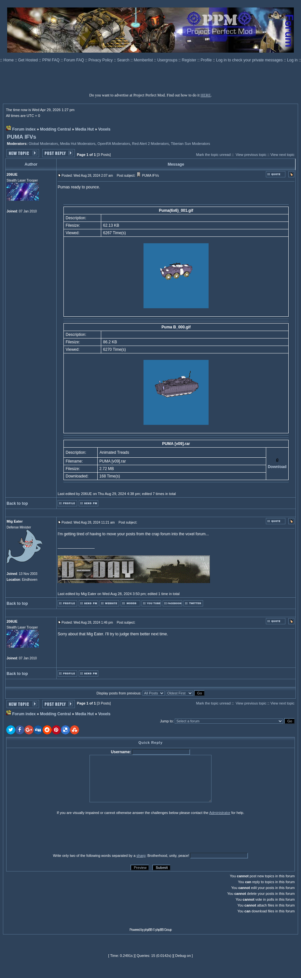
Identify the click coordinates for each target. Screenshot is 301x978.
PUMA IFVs (21, 137)
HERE (205, 95)
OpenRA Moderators (113, 144)
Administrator (219, 813)
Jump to (166, 721)
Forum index (24, 129)
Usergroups (167, 60)
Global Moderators (43, 144)
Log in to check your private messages (250, 60)
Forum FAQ (74, 60)
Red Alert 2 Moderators (150, 144)
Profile (207, 60)
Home (9, 60)
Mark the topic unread (213, 155)
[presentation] (56, 833)
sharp (140, 855)
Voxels (104, 129)
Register (190, 60)
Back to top (17, 503)
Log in (292, 60)
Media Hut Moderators (78, 144)
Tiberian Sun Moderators (190, 144)
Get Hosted (28, 60)
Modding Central (55, 129)
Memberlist (144, 60)
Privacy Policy (101, 60)
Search (123, 60)
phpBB (148, 930)
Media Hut (84, 129)
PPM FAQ (51, 60)
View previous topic (251, 155)
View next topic (282, 155)
